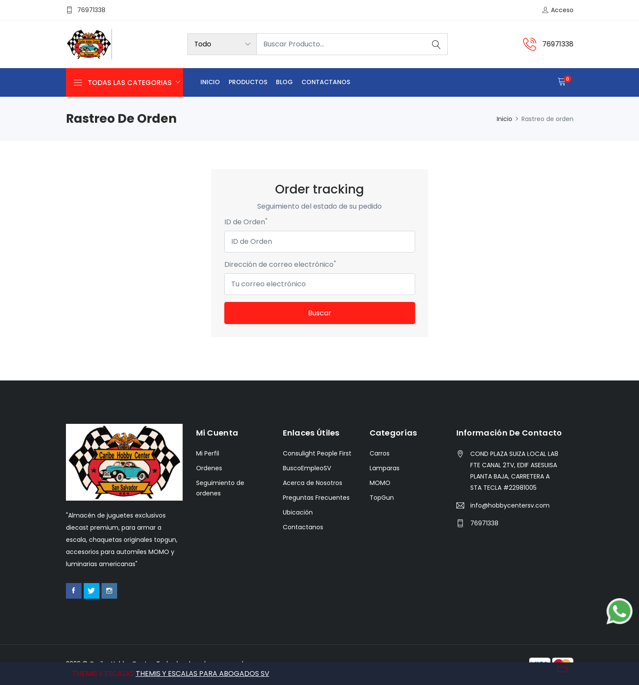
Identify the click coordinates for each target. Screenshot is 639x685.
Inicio (210, 82)
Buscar (319, 313)
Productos (248, 82)
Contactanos (325, 82)
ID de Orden (246, 222)
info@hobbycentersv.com (510, 505)
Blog (284, 82)
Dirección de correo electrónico (280, 264)
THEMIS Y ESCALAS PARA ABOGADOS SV (202, 673)
